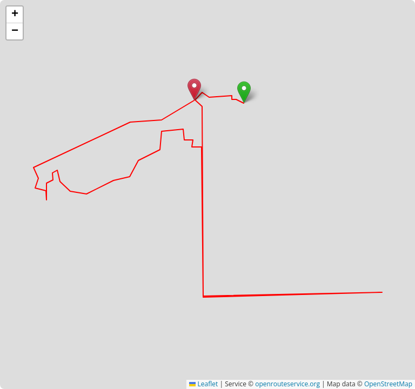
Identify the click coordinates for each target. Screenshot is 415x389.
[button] (244, 92)
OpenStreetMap (388, 383)
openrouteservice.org (287, 383)
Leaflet (203, 383)
